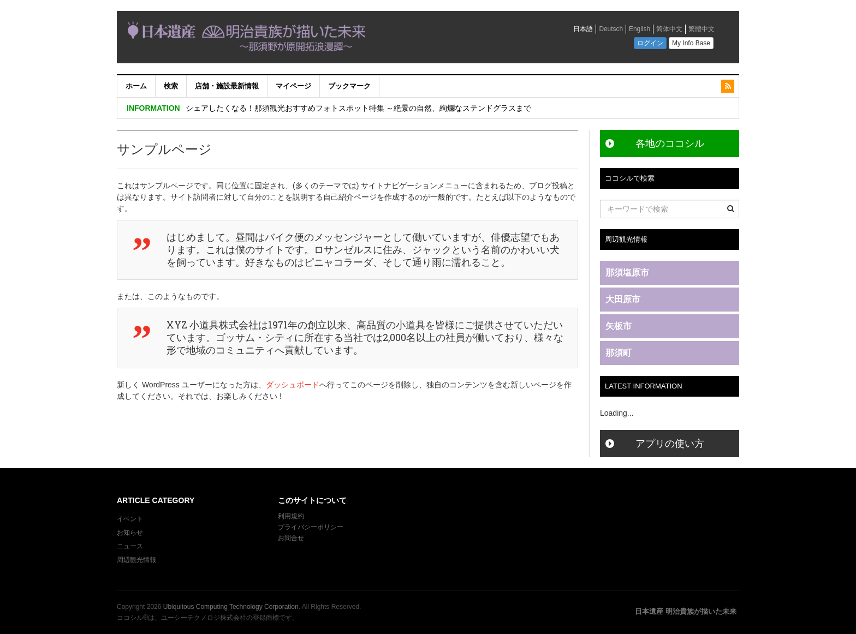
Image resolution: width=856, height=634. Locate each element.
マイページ (293, 86)
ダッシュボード (292, 384)
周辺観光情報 (136, 560)
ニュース (130, 546)
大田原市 (622, 299)
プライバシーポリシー (311, 527)
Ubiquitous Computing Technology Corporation (231, 607)
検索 (171, 86)
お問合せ (291, 538)
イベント (130, 519)
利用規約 (291, 516)
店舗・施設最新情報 (227, 86)
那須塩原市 (627, 272)
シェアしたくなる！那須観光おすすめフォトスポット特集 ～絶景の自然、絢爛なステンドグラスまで (358, 108)
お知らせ (130, 532)
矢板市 (618, 326)
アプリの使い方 (669, 443)
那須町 (618, 352)
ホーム (136, 86)
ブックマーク (349, 86)
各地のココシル (669, 143)
